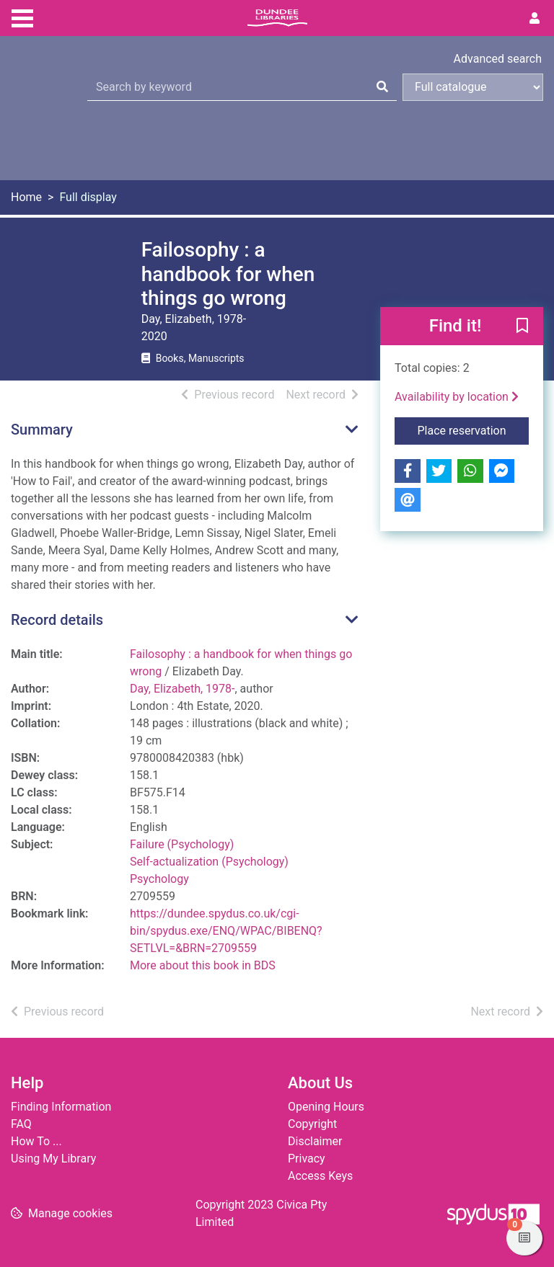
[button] (522, 326)
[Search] (382, 87)
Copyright (312, 1124)
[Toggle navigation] (22, 16)
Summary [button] (42, 429)
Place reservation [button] (473, 429)
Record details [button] (57, 619)
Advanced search (498, 59)
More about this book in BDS (203, 965)
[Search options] (473, 87)
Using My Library (53, 1158)
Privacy (306, 1158)
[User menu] (534, 19)
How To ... (36, 1141)
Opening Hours (326, 1106)
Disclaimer (315, 1141)
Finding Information (61, 1106)
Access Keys (320, 1176)
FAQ (21, 1124)
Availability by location (457, 397)
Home (26, 197)
